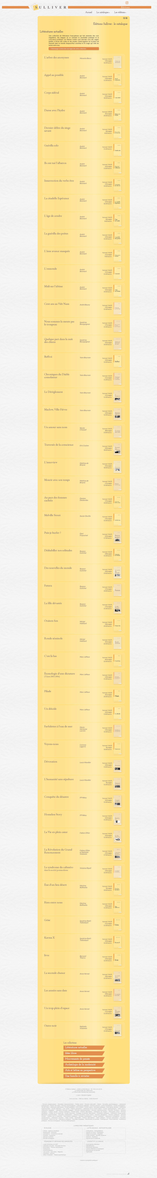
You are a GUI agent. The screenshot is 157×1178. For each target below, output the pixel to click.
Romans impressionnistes (82, 1110)
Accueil (88, 12)
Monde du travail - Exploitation (95, 1132)
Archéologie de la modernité (80, 1064)
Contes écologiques (119, 1105)
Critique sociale (53, 1111)
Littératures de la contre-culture (92, 1108)
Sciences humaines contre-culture (83, 1114)
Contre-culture (88, 1107)
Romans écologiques (54, 1120)
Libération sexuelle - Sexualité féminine (54, 1146)
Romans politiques (114, 1114)
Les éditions (119, 12)
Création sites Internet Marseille (119, 1174)
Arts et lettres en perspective (80, 1070)
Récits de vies (53, 1119)
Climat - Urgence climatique (51, 1131)
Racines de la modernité (93, 1138)
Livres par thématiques (83, 1125)
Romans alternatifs (90, 1104)
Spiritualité (78, 1117)
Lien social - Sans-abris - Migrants (53, 1152)
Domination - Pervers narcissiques (53, 1147)
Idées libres (70, 1053)
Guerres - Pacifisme (92, 1137)
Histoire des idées (55, 1105)
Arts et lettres (79, 1107)
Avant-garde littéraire (112, 1107)
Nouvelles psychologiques (110, 1104)
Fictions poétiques (64, 1111)
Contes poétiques (98, 1116)
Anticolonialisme (47, 1150)
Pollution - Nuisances (49, 1135)
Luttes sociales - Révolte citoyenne (96, 1135)
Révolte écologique (48, 1138)
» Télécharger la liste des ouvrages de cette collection (68, 49)
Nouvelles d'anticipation (65, 1114)
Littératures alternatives (57, 1107)
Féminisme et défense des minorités (58, 1141)
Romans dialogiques (101, 1114)
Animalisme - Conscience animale (53, 1134)
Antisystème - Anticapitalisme (94, 1131)
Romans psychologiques (68, 1105)
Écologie (47, 1128)
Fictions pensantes (76, 1108)
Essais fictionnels (70, 1113)
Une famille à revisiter (77, 1076)
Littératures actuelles (76, 1047)
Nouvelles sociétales (78, 1119)
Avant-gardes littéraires (92, 1144)
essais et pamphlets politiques (96, 1160)
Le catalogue (102, 12)
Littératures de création (100, 1111)
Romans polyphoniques (49, 1104)
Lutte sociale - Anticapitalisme (99, 1128)
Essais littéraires (56, 1108)
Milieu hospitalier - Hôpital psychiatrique (54, 1155)
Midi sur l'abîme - (88, 1098)
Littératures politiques (65, 1119)
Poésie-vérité (75, 1111)
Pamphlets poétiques (103, 1113)
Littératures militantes (83, 1105)
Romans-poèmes (95, 1105)
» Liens (78, 1095)
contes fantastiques (106, 1105)
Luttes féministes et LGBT (50, 1144)
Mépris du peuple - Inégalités (94, 1134)
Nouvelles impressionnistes (66, 1104)
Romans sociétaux (113, 1110)
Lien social (66, 1108)
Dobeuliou (109, 1174)
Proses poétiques (70, 1107)
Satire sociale (69, 1117)
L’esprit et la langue (95, 1141)
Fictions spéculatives (88, 1117)
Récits (99, 1104)
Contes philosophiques (109, 1108)
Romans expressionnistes (99, 1110)
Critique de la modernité (56, 1113)
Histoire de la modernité (55, 1116)
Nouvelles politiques (99, 1107)
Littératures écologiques (112, 1116)
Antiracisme (46, 1149)
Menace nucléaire (48, 1137)
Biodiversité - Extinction (50, 1132)
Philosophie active (114, 1111)
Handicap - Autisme (48, 1153)
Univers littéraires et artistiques (95, 1149)
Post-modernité (113, 1119)
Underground (104, 1119)
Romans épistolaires (112, 1117)
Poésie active (79, 1104)
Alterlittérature (90, 1146)
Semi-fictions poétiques (70, 1116)
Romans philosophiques (68, 1120)
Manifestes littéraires (92, 1147)
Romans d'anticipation (85, 1116)
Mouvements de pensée (77, 1059)
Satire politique (100, 1117)
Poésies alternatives (86, 1111)
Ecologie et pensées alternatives (85, 1113)
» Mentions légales (86, 1095)
